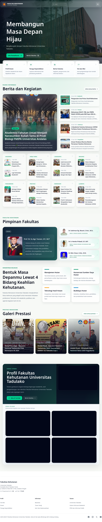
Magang (81, 156)
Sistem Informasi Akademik (77, 505)
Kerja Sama (15, 128)
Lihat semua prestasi (91, 313)
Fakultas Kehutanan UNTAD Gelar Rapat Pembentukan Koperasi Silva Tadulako (42, 175)
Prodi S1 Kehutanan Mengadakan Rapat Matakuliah (66, 202)
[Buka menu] (98, 4)
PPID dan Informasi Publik (77, 508)
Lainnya (81, 184)
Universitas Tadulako (75, 502)
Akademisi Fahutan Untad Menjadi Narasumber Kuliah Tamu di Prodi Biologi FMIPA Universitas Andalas (26, 136)
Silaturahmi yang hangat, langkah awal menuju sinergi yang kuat (91, 191)
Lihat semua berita (91, 89)
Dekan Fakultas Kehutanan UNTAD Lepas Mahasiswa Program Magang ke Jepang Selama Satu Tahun (91, 175)
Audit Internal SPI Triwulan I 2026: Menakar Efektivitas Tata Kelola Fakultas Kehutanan (66, 164)
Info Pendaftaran (15, 55)
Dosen (2, 505)
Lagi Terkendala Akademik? (16, 174)
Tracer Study (38, 505)
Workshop (57, 184)
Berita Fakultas (33, 55)
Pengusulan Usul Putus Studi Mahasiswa (84, 98)
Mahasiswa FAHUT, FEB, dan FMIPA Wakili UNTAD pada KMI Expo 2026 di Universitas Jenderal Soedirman (83, 114)
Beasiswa (37, 502)
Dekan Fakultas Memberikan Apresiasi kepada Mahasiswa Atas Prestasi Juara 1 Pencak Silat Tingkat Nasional (42, 202)
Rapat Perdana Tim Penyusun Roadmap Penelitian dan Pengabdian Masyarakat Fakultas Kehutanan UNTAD (67, 191)
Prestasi (80, 109)
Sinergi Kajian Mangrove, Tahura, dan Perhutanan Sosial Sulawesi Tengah (41, 164)
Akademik (79, 96)
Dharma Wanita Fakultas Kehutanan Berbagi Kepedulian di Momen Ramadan (17, 201)
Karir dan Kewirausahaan (42, 508)
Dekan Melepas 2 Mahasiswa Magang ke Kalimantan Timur (91, 164)
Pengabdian (80, 139)
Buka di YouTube (14, 398)
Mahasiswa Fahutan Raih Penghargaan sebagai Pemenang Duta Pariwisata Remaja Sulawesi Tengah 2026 (42, 191)
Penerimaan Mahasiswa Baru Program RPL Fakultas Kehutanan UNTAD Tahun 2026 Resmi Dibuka (17, 164)
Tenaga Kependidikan (6, 508)
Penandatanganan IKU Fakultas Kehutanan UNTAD (90, 202)
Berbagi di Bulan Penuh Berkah (16, 190)
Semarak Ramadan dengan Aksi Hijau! (66, 174)
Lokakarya (80, 124)
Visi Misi (2, 502)
